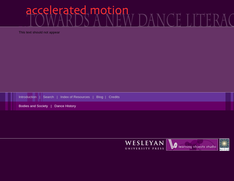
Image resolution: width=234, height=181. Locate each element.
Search (48, 97)
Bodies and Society (33, 106)
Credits (114, 97)
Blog (99, 97)
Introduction (28, 97)
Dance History (65, 106)
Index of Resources (75, 97)
